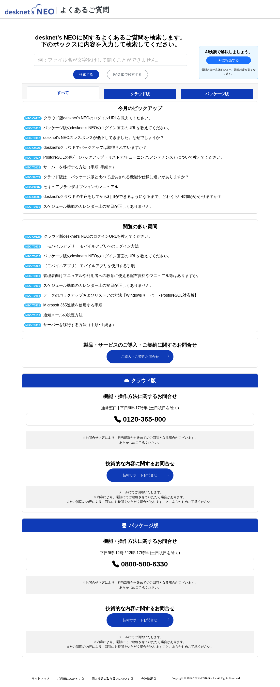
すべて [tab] (63, 93)
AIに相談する (228, 60)
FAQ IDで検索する (127, 74)
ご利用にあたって (70, 678)
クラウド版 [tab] (140, 94)
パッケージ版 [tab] (217, 94)
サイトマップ (40, 678)
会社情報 (148, 678)
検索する (86, 74)
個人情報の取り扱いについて (112, 678)
